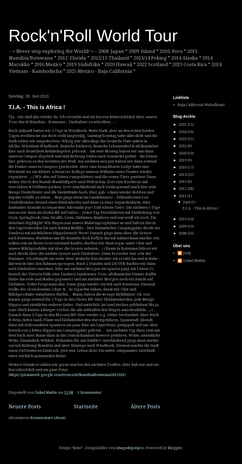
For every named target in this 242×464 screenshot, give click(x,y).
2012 (183, 188)
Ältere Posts (145, 406)
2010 (183, 219)
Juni (187, 202)
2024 (183, 132)
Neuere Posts (24, 406)
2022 (183, 146)
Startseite (86, 406)
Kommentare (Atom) (48, 418)
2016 (183, 167)
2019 (183, 160)
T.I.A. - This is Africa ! (36, 107)
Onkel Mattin (194, 260)
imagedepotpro (130, 448)
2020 (183, 153)
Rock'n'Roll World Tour (93, 35)
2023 (183, 139)
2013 (183, 181)
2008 (183, 233)
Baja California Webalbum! (201, 105)
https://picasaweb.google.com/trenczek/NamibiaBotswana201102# (67, 375)
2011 (183, 196)
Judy (187, 253)
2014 (183, 174)
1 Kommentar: (90, 392)
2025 (183, 124)
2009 (183, 226)
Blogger (175, 448)
